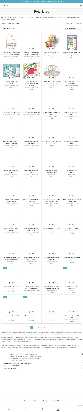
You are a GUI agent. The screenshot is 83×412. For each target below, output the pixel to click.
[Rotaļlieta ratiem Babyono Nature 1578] (72, 304)
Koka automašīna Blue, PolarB (51, 228)
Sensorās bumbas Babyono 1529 (52, 315)
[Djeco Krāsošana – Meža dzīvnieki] (11, 70)
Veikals (10, 23)
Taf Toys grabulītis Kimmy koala (11, 112)
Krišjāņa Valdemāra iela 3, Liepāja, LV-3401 (18, 363)
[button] (9, 48)
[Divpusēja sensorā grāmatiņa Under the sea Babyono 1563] (51, 275)
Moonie (72, 290)
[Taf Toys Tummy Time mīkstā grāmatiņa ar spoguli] (31, 246)
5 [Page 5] (44, 327)
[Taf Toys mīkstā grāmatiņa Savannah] (51, 246)
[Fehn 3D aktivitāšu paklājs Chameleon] (72, 70)
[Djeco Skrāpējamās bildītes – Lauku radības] (31, 217)
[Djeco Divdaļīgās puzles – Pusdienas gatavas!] (51, 159)
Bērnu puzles (51, 174)
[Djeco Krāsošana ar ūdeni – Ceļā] (72, 41)
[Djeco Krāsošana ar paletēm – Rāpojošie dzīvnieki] (51, 188)
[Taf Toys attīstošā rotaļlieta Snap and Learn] (51, 101)
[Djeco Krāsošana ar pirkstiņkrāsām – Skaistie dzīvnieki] (31, 70)
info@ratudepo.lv (11, 368)
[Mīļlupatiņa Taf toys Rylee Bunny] (72, 246)
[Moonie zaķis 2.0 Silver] (31, 304)
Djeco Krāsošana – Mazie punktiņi (51, 141)
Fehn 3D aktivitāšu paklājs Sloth (51, 81)
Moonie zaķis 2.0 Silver (31, 315)
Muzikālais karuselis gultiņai (11, 56)
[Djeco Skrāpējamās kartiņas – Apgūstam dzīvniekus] (11, 130)
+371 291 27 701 (11, 366)
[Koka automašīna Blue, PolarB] (51, 217)
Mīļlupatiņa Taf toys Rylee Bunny (71, 257)
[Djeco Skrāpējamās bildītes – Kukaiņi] (72, 130)
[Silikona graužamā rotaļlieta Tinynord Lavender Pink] (31, 41)
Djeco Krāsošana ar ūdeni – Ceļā (71, 52)
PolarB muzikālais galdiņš (72, 228)
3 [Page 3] (38, 327)
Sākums (3, 23)
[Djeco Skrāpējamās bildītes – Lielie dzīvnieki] (31, 130)
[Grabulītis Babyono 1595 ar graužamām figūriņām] (31, 275)
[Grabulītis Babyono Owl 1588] (51, 41)
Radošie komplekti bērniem (72, 55)
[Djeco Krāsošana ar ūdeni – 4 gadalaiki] (11, 217)
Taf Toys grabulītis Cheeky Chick (31, 112)
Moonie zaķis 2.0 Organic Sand (11, 315)
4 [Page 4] (41, 327)
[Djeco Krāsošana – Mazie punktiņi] (51, 130)
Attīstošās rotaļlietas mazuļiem (72, 319)
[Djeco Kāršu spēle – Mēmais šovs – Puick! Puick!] (31, 188)
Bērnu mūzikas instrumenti (71, 230)
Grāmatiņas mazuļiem (31, 261)
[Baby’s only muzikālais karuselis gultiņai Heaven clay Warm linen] (11, 41)
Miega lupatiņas (72, 260)
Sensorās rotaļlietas (51, 116)
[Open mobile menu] (4, 6)
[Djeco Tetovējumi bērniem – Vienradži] (31, 159)
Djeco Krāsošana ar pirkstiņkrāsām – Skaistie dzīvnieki (31, 83)
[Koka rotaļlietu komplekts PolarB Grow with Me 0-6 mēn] (11, 246)
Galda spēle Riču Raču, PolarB (11, 286)
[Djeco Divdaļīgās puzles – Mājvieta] (72, 159)
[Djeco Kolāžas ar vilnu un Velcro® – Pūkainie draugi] (72, 188)
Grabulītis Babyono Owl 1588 (51, 52)
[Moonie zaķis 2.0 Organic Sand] (11, 304)
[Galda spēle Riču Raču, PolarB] (11, 275)
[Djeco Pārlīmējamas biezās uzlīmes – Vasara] (11, 188)
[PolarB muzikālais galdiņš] (72, 217)
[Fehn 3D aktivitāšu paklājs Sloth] (51, 70)
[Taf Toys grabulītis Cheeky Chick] (31, 101)
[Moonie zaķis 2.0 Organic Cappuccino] (72, 275)
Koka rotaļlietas (52, 230)
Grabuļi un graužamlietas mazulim (31, 56)
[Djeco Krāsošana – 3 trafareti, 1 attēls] (72, 101)
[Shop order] (73, 28)
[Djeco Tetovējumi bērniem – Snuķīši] (11, 159)
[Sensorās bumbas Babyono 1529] (51, 304)
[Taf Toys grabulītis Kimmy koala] (11, 101)
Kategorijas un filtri (8, 28)
